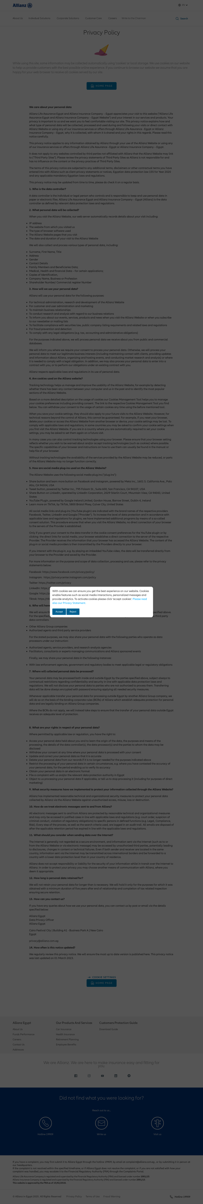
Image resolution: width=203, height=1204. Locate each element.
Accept (59, 611)
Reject (73, 611)
